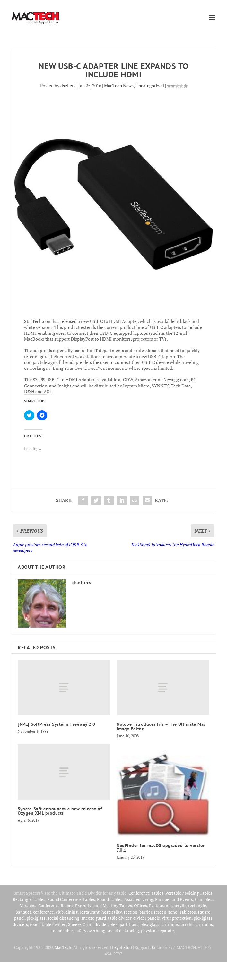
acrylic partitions (197, 924)
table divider (119, 918)
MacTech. (63, 947)
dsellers (67, 85)
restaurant (90, 912)
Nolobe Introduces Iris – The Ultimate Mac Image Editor (161, 726)
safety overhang (90, 930)
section (130, 912)
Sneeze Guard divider (88, 924)
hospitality (111, 912)
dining (71, 912)
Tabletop (187, 912)
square (204, 912)
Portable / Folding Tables (188, 893)
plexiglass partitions (159, 924)
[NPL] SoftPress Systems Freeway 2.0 (56, 724)
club (60, 912)
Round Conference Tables (71, 899)
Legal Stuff (122, 947)
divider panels (146, 918)
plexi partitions (123, 924)
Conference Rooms (55, 905)
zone (172, 912)
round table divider (48, 924)
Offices (140, 905)
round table (62, 930)
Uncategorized (149, 85)
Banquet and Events (174, 899)
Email (157, 947)
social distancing (63, 918)
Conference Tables (145, 893)
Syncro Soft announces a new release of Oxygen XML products (60, 811)
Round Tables (109, 899)
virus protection (177, 918)
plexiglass (36, 918)
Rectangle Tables (29, 899)
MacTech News (119, 85)
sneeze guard (93, 918)
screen (160, 912)
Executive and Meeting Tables (103, 905)
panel (19, 918)
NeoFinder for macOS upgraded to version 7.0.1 (161, 848)
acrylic (180, 905)
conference (43, 912)
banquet (23, 912)
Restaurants (160, 905)
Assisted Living (138, 899)
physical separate (157, 930)
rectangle (197, 905)
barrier (145, 912)
